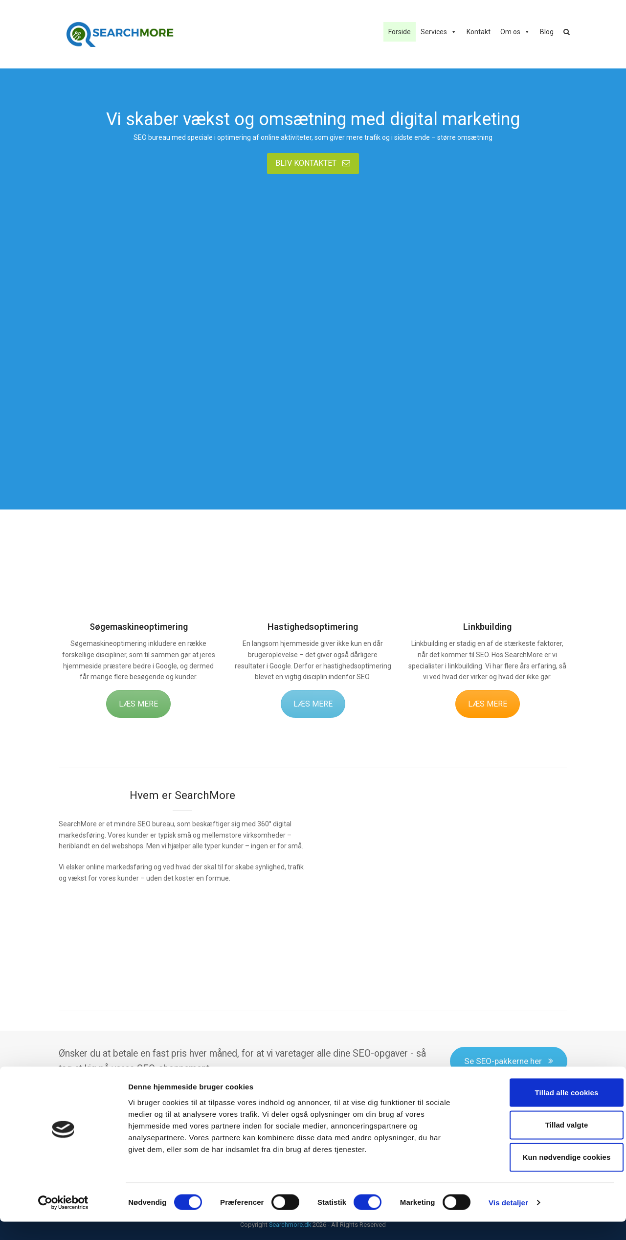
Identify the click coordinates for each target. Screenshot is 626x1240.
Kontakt (479, 32)
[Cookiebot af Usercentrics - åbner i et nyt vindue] (63, 1221)
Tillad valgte (544, 1143)
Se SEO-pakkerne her (508, 1061)
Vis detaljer (508, 1221)
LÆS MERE (138, 704)
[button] (567, 32)
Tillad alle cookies (544, 1111)
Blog (547, 32)
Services (434, 32)
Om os (510, 32)
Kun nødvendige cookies (544, 1176)
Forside (399, 32)
